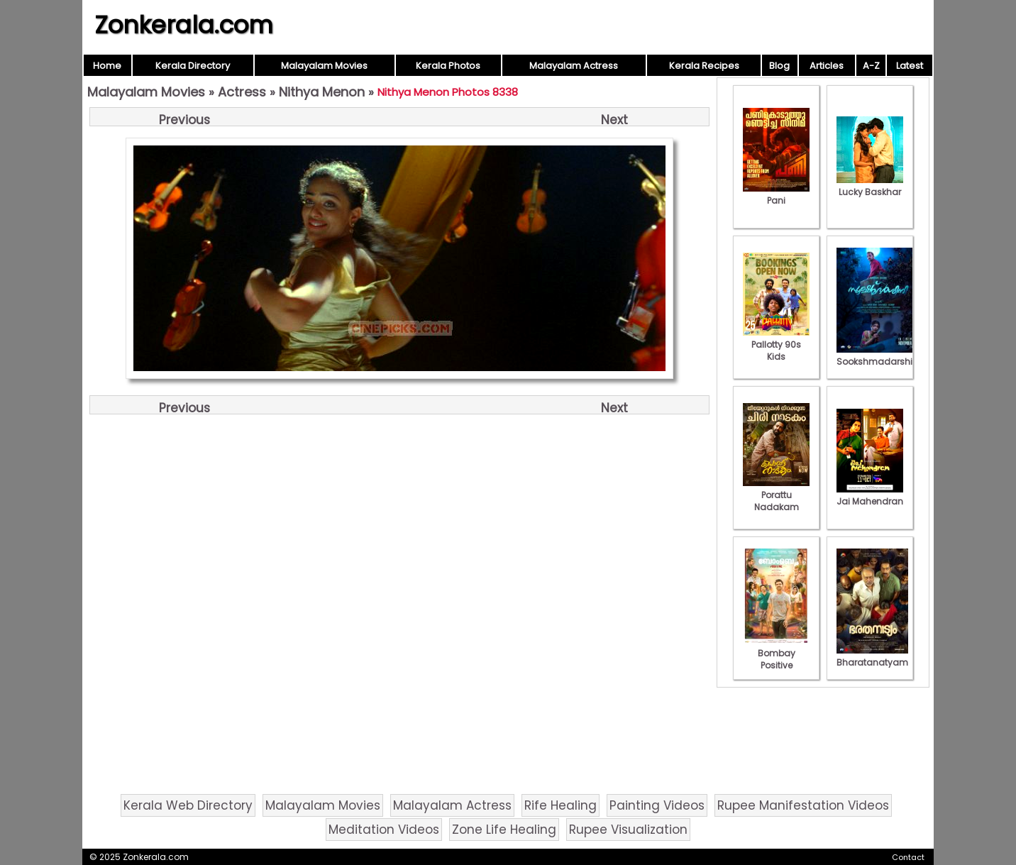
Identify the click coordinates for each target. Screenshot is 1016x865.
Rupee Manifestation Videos (803, 805)
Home (107, 65)
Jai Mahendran (869, 495)
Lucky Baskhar (869, 186)
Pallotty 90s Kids (776, 344)
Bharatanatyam (872, 656)
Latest (909, 65)
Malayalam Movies (324, 65)
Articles (827, 65)
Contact (908, 857)
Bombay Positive (776, 653)
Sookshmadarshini (878, 355)
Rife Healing (560, 805)
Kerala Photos (448, 65)
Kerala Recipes (704, 65)
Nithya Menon (322, 92)
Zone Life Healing (504, 829)
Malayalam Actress (573, 65)
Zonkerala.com (183, 25)
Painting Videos (657, 805)
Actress (242, 92)
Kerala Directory (192, 65)
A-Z (871, 65)
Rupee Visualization (628, 829)
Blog (779, 65)
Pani (776, 194)
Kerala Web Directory (188, 805)
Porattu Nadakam (776, 495)
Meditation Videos (383, 829)
